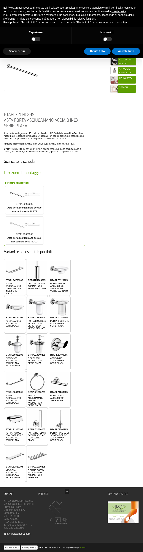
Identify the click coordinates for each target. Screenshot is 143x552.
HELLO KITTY (125, 78)
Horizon (83, 547)
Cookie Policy (12, 547)
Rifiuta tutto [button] (97, 51)
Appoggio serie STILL (125, 71)
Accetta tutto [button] (126, 51)
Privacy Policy (29, 547)
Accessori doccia (125, 62)
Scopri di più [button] (17, 51)
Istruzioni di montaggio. (22, 172)
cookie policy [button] (119, 11)
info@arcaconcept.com (17, 533)
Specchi (123, 87)
